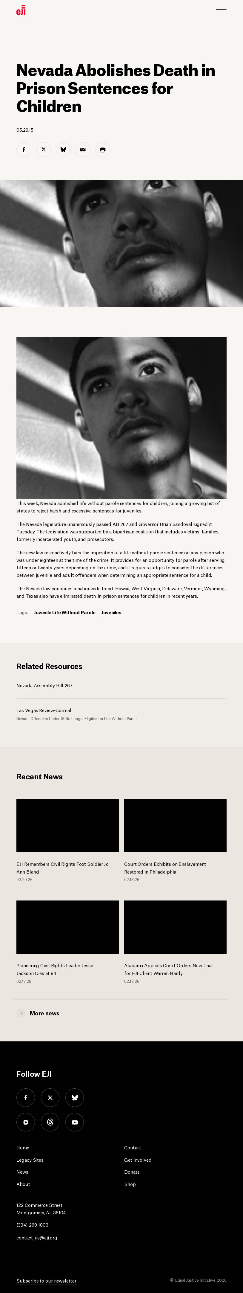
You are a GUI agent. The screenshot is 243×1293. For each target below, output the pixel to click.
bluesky (74, 1097)
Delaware (172, 588)
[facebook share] (23, 149)
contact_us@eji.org (36, 1237)
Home (22, 1147)
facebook (25, 1097)
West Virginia (145, 588)
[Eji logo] (20, 10)
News (22, 1171)
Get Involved (138, 1159)
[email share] (83, 149)
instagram (25, 1122)
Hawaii (122, 588)
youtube (74, 1122)
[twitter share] (43, 149)
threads (50, 1122)
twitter (50, 1097)
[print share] (102, 149)
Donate (131, 1171)
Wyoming (214, 588)
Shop (130, 1184)
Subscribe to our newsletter (46, 1280)
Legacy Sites (30, 1159)
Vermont (193, 588)
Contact (132, 1147)
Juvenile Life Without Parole (65, 612)
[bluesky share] (63, 149)
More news (44, 1013)
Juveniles (111, 612)
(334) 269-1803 (32, 1224)
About (23, 1184)
